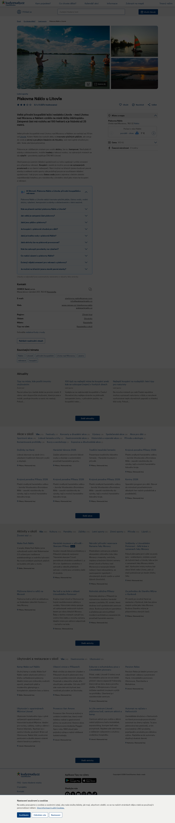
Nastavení (55, 815)
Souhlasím (24, 815)
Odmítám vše (40, 815)
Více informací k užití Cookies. (51, 808)
